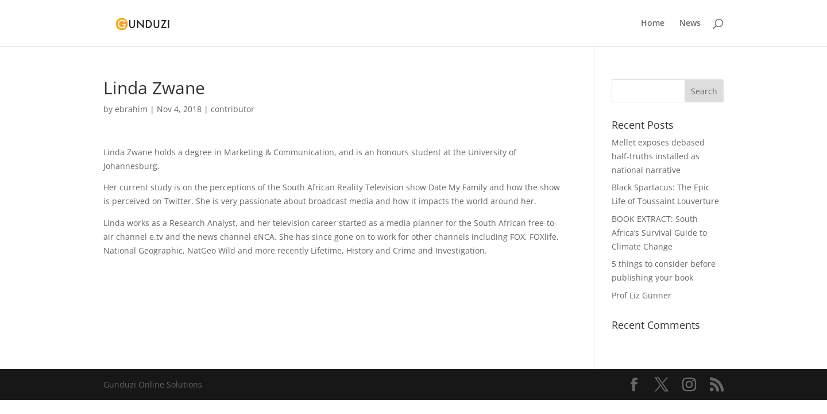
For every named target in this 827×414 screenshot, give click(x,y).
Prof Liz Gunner (641, 295)
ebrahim (131, 108)
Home (652, 23)
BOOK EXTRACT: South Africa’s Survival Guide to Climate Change (659, 232)
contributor (232, 108)
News (690, 23)
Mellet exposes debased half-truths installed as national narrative (658, 156)
